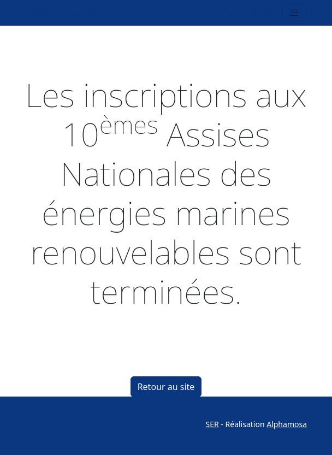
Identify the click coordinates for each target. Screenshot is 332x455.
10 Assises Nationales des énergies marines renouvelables (152, 12)
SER (212, 424)
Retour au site (166, 387)
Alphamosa (286, 424)
